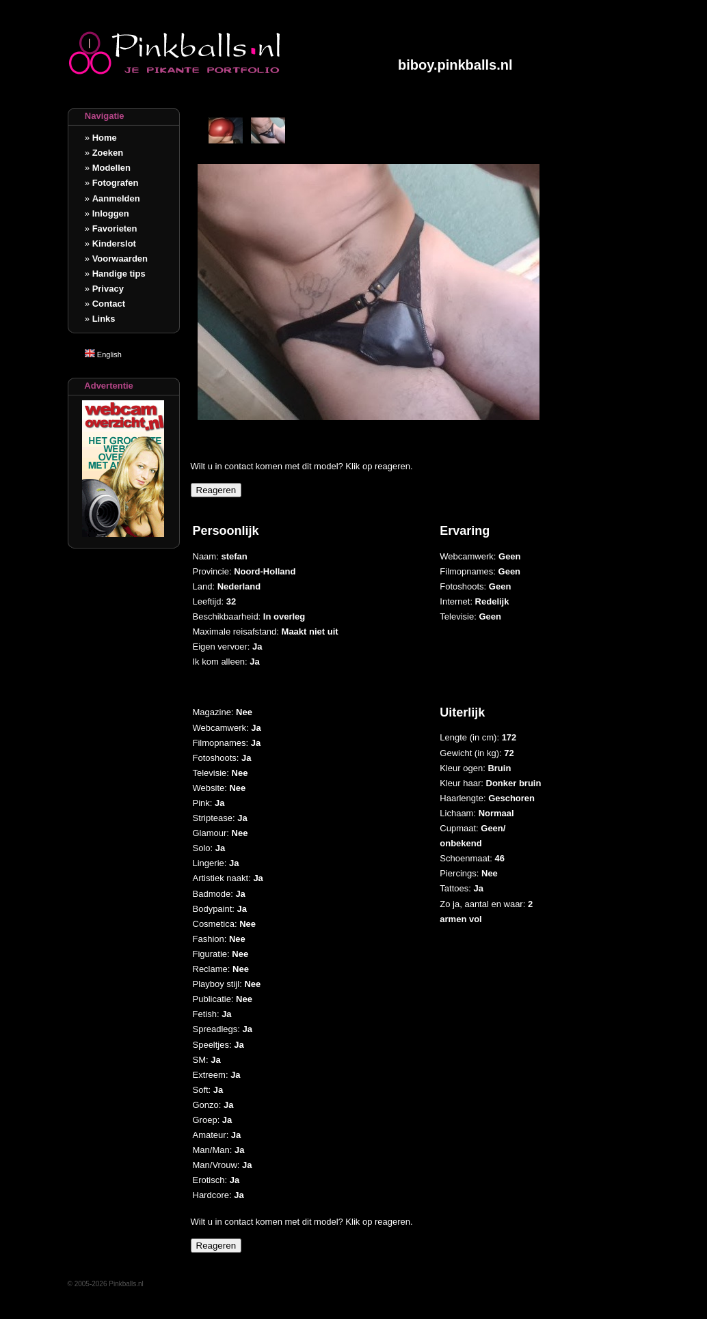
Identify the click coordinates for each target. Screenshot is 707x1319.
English (103, 354)
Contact (108, 303)
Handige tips (119, 273)
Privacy (108, 288)
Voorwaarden (120, 258)
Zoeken (108, 153)
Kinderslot (114, 243)
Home (104, 138)
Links (104, 319)
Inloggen (110, 213)
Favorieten (114, 228)
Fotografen (115, 183)
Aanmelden (116, 198)
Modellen (111, 168)
